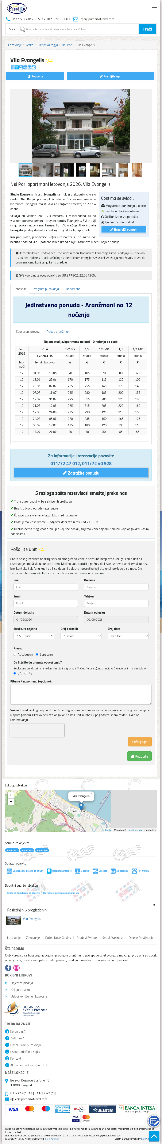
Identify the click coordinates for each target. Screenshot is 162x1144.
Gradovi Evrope (87, 937)
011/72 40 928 (97, 463)
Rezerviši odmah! (123, 229)
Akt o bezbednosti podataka (30, 1065)
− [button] (10, 802)
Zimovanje (33, 937)
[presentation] (37, 730)
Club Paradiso (52, 1139)
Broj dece (114, 628)
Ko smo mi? (18, 1031)
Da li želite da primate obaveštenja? (38, 662)
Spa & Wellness (112, 937)
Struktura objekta (25, 628)
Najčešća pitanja (19, 982)
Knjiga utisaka (17, 989)
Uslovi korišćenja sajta (25, 1051)
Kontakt (16, 1058)
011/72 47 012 (65, 463)
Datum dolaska (24, 612)
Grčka (29, 45)
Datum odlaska (94, 612)
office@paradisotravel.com (28, 1099)
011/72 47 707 (46, 1093)
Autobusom (24, 654)
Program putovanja (46, 288)
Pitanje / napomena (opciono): (31, 681)
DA (18, 673)
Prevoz (18, 648)
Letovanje (15, 45)
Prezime (89, 580)
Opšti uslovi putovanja (25, 1045)
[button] (147, 92)
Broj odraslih (69, 628)
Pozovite (139, 756)
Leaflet (108, 830)
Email (17, 596)
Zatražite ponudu (81, 472)
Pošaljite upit (111, 76)
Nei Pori (67, 45)
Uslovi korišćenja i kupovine (26, 996)
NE (28, 673)
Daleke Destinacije (141, 937)
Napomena (73, 288)
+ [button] (10, 795)
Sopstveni (44, 654)
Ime (16, 580)
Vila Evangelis (32, 918)
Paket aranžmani (58, 331)
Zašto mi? (17, 1038)
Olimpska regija (48, 45)
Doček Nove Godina (58, 937)
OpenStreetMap (135, 830)
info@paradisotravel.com (97, 19)
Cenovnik (20, 288)
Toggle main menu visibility (155, 6)
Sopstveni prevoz (28, 331)
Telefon (89, 596)
